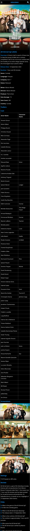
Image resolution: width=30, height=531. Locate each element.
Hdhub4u (15, 2)
